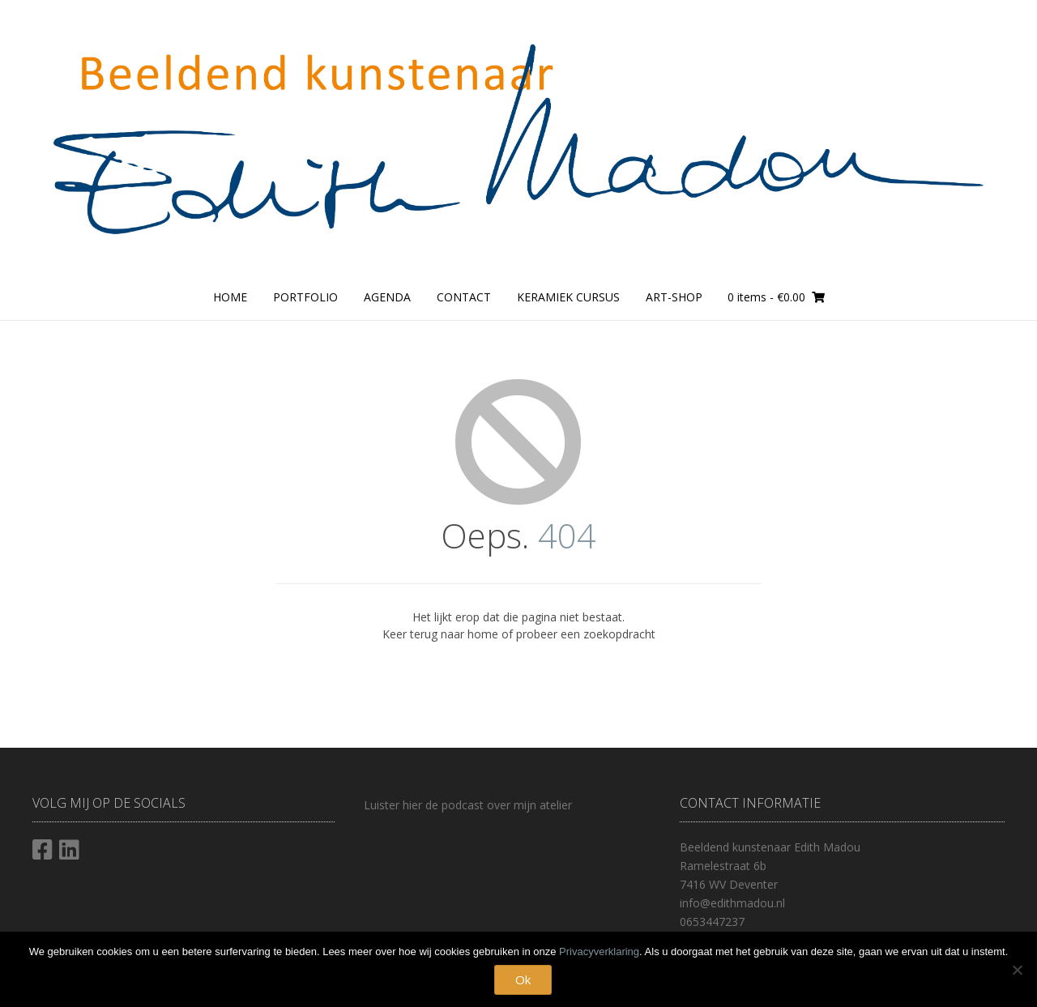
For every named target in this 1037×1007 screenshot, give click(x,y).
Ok (523, 979)
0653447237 (712, 921)
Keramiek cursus (568, 297)
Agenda (387, 297)
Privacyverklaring (599, 951)
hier (410, 805)
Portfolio (305, 297)
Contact (464, 297)
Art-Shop (674, 297)
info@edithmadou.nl (732, 903)
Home (230, 297)
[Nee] (1017, 970)
